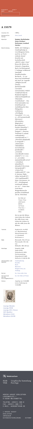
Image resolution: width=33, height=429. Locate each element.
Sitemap (28, 418)
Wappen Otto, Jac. (20, 269)
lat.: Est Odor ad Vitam (22, 276)
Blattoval (17, 267)
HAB (5, 380)
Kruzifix (17, 263)
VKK (5, 382)
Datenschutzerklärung (12, 418)
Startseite (4, 9)
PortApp (14, 382)
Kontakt (10, 11)
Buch (16, 265)
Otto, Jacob (18, 35)
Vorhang (17, 271)
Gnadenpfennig (19, 261)
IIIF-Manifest (7, 312)
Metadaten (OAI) (8, 314)
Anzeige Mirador (9, 306)
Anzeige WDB (8, 308)
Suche (14, 9)
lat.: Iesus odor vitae (21, 273)
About (3, 11)
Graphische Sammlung (21, 380)
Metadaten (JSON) (9, 316)
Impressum (7, 416)
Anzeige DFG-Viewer (10, 310)
